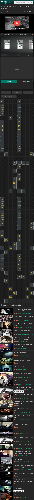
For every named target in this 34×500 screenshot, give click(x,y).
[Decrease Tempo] (2, 34)
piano (9, 55)
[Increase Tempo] (8, 34)
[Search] (31, 2)
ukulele (14, 55)
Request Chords (18, 391)
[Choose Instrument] (18, 55)
